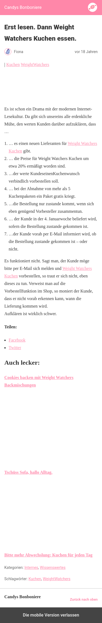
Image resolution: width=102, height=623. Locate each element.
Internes (31, 567)
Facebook (17, 340)
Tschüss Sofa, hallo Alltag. (28, 472)
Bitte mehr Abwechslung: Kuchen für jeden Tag (48, 555)
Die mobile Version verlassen (51, 615)
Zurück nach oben (84, 599)
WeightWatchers (35, 64)
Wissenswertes (52, 567)
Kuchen (13, 64)
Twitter (15, 347)
